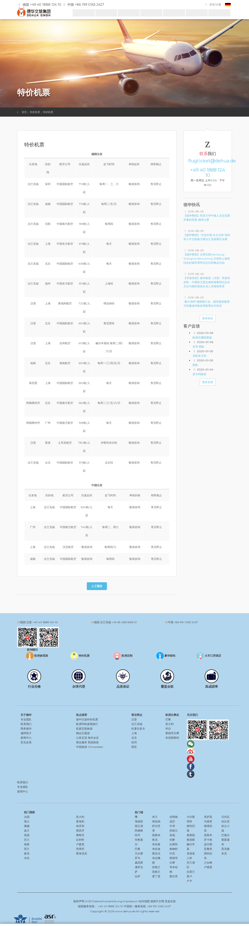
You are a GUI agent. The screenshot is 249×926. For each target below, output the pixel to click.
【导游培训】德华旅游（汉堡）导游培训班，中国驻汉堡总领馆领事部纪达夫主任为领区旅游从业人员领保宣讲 (206, 282)
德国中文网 (157, 901)
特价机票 (35, 112)
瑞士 (26, 821)
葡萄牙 (80, 835)
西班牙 (80, 830)
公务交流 (81, 737)
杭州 (134, 742)
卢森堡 (80, 844)
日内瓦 (225, 817)
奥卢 (189, 876)
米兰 (155, 817)
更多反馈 (207, 382)
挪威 (26, 826)
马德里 (208, 821)
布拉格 (156, 844)
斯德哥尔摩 (172, 733)
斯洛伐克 (81, 853)
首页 (24, 112)
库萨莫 (208, 817)
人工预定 (96, 586)
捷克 (26, 853)
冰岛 (26, 858)
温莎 (172, 821)
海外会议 (93, 737)
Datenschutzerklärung (107, 901)
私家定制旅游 (84, 728)
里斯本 (208, 835)
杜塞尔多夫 (138, 728)
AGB (88, 901)
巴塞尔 (225, 835)
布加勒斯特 (172, 737)
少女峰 (208, 862)
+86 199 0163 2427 (186, 622)
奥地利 (80, 821)
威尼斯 (139, 862)
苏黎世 (208, 849)
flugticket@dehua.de (207, 160)
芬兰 (26, 839)
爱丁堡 (156, 876)
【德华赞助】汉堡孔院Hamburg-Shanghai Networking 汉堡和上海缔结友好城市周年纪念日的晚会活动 (206, 258)
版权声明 (78, 901)
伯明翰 (174, 817)
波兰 (26, 830)
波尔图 (208, 844)
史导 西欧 (198, 346)
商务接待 (26, 728)
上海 (134, 733)
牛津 (172, 826)
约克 (172, 853)
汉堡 (134, 719)
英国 (26, 835)
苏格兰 (156, 867)
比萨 (137, 876)
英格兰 (156, 871)
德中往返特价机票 (87, 719)
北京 (134, 737)
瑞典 (26, 844)
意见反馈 (26, 742)
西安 (134, 747)
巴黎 (168, 719)
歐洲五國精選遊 (202, 337)
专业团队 (26, 719)
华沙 (168, 728)
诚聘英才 (26, 733)
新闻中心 (26, 737)
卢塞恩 (208, 867)
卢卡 (189, 881)
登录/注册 (215, 4)
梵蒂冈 (80, 849)
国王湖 (139, 826)
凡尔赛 (139, 853)
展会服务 (81, 742)
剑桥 (172, 839)
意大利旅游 (199, 374)
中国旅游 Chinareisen (89, 747)
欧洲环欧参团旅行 (87, 724)
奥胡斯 (191, 839)
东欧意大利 (199, 355)
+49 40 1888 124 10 (207, 172)
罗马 (137, 858)
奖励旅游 (93, 742)
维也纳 (156, 821)
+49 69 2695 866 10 (124, 622)
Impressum (130, 901)
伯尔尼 (225, 821)
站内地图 (144, 901)
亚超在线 (170, 901)
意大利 (169, 724)
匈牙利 (80, 826)
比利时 (80, 839)
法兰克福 (136, 724)
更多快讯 (207, 318)
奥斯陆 (191, 835)
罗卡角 (208, 839)
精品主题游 (83, 733)
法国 (26, 817)
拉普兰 (191, 871)
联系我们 (26, 724)
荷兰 (26, 849)
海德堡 (139, 821)
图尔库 (174, 876)
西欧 (195, 365)
